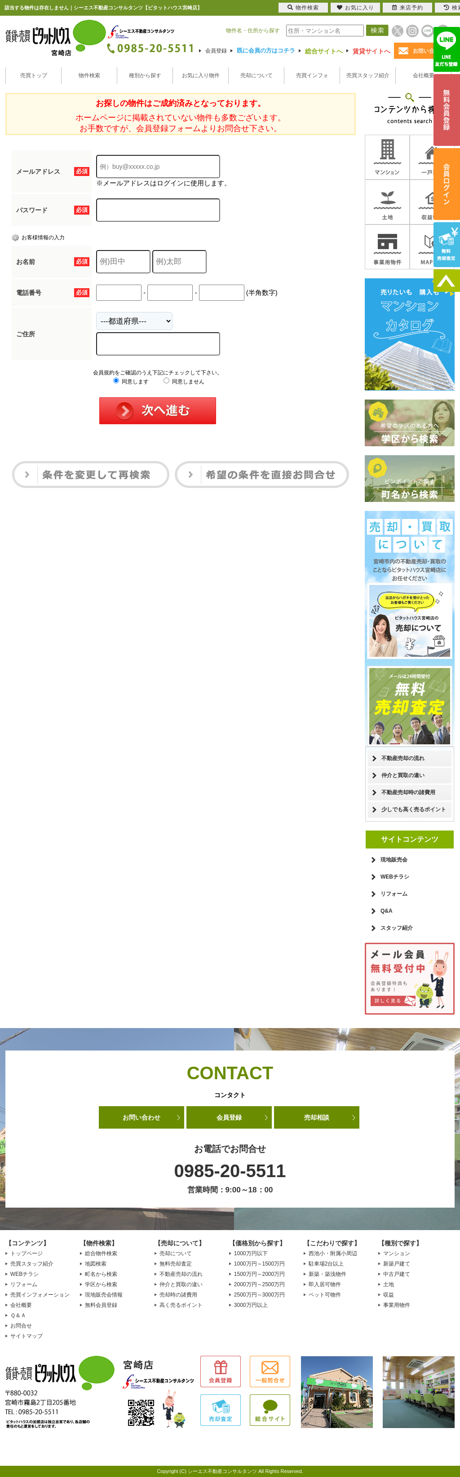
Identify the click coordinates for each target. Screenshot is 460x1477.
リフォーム (393, 894)
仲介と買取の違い (403, 775)
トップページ (26, 1253)
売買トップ (33, 75)
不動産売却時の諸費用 (408, 792)
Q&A (386, 911)
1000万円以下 (251, 1253)
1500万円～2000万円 (259, 1274)
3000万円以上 (251, 1305)
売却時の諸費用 (178, 1295)
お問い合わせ (141, 1117)
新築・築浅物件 (327, 1274)
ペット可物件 (325, 1295)
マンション (396, 1253)
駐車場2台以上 (326, 1264)
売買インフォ (312, 75)
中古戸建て (396, 1274)
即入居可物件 (325, 1284)
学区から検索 (101, 1284)
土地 (388, 1284)
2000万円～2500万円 (259, 1284)
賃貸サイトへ (371, 51)
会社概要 (423, 75)
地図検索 (95, 1264)
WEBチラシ (394, 877)
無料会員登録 (101, 1305)
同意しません (184, 381)
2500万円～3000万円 (259, 1295)
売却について (256, 75)
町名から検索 (101, 1274)
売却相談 (316, 1117)
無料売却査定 (175, 1264)
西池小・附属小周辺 (333, 1253)
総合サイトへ (324, 51)
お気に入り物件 (201, 75)
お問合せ (21, 1326)
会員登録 (216, 51)
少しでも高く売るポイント (413, 809)
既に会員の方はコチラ (266, 50)
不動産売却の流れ (403, 758)
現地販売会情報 (104, 1295)
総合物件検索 (101, 1253)
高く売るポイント (181, 1305)
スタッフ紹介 (396, 928)
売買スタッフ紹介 (367, 75)
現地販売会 (393, 860)
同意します (131, 381)
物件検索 (89, 75)
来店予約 (407, 7)
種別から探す (145, 75)
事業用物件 (396, 1305)
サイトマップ (26, 1336)
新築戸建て (396, 1264)
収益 (388, 1295)
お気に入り (355, 7)
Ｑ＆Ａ (18, 1315)
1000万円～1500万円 (259, 1264)
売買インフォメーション (40, 1295)
